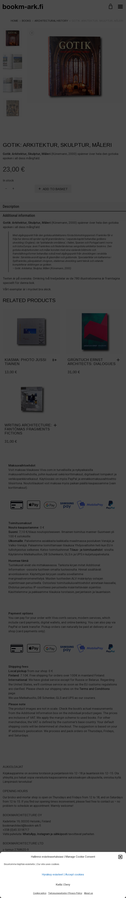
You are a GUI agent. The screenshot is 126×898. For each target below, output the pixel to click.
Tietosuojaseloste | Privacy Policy (65, 893)
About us (88, 893)
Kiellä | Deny (63, 884)
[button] (120, 857)
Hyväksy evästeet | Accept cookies (63, 874)
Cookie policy (39, 893)
